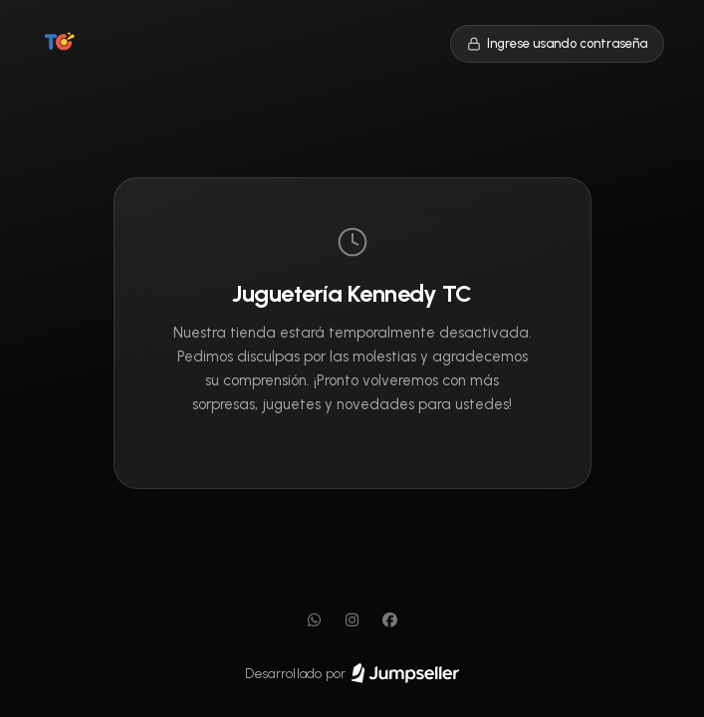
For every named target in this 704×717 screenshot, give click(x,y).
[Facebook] (390, 620)
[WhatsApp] (315, 620)
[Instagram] (352, 620)
